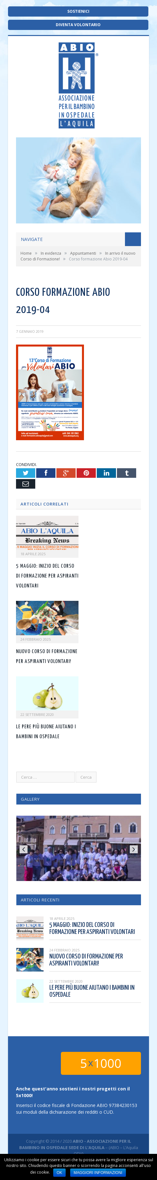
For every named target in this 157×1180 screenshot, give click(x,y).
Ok (59, 1172)
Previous (24, 849)
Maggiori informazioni (98, 1172)
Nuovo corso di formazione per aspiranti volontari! (86, 960)
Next (134, 849)
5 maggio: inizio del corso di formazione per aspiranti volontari (47, 576)
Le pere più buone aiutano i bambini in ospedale (92, 991)
